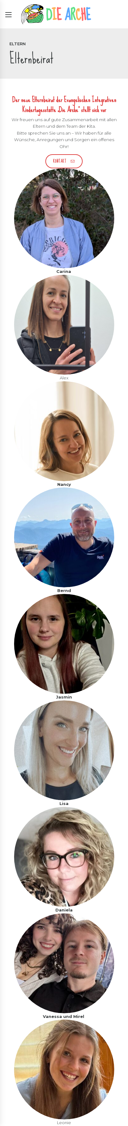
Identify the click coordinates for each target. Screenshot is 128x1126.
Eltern (17, 43)
